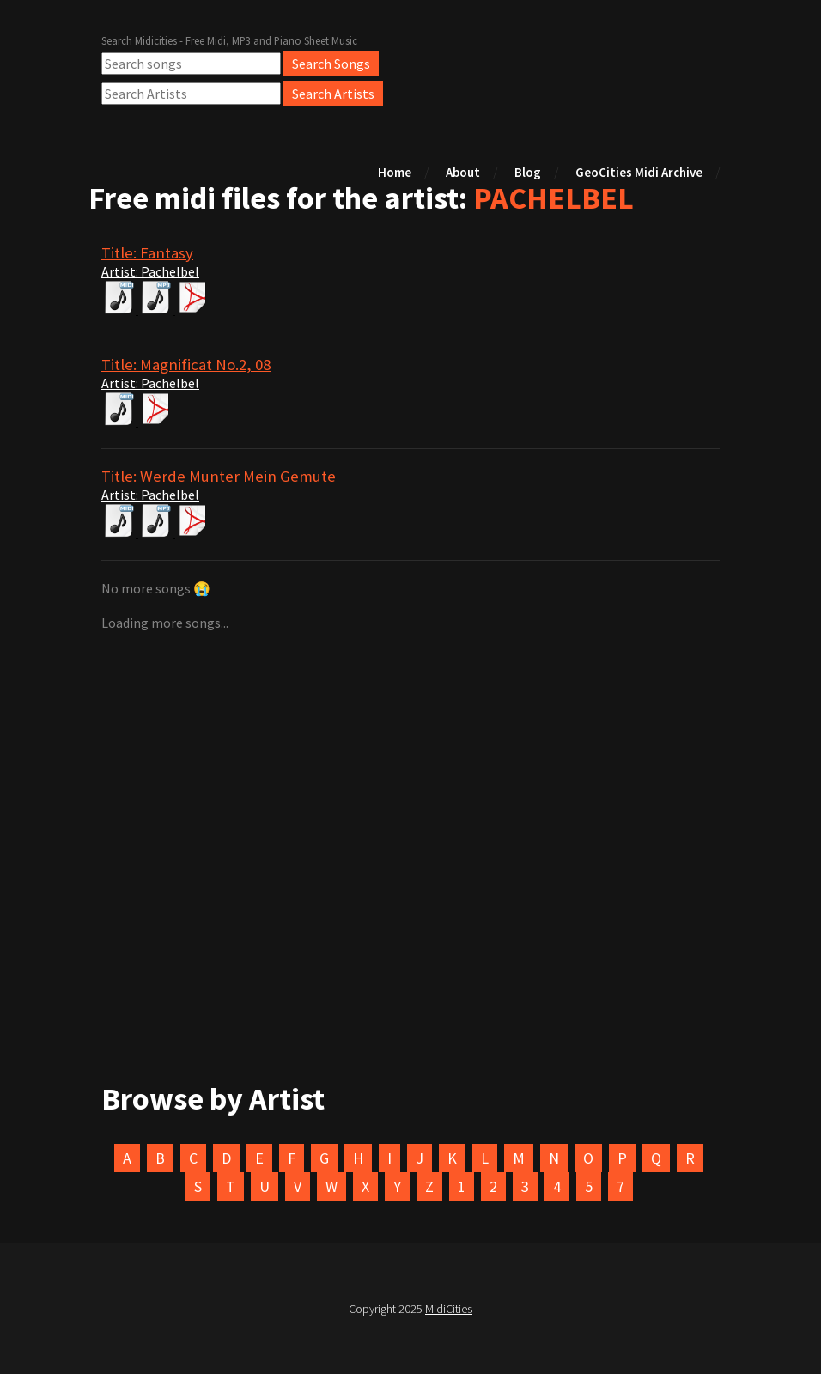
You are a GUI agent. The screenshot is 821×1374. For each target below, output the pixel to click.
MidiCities (448, 1308)
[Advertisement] (410, 890)
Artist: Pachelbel (150, 271)
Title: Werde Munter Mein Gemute (218, 476)
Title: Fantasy (147, 253)
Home (394, 172)
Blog (527, 172)
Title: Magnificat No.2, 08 (186, 364)
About (463, 172)
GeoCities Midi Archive (638, 172)
